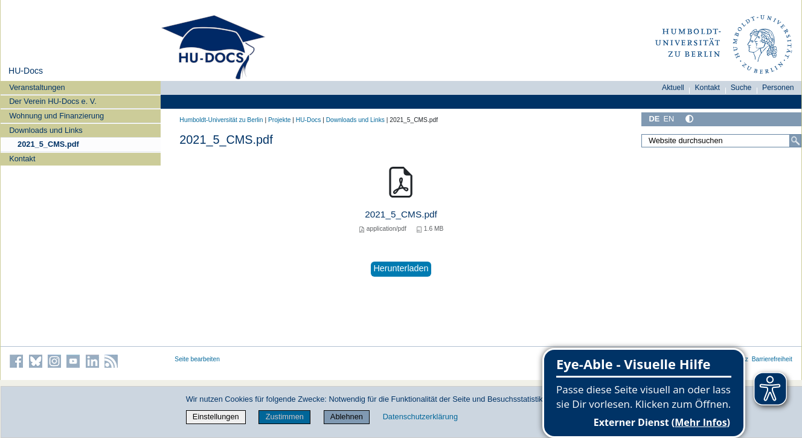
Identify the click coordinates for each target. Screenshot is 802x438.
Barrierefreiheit (772, 359)
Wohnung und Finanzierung (56, 115)
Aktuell (673, 87)
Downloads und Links (46, 130)
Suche (741, 87)
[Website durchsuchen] (721, 140)
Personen (778, 87)
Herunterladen (400, 268)
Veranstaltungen (37, 87)
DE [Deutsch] (654, 118)
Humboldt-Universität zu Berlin (221, 120)
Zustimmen (285, 416)
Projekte (279, 120)
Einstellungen (216, 416)
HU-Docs (25, 71)
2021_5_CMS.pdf (48, 144)
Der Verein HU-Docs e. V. (53, 101)
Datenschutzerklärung (420, 416)
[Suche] (795, 140)
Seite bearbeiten (197, 359)
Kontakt (22, 158)
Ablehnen (346, 416)
